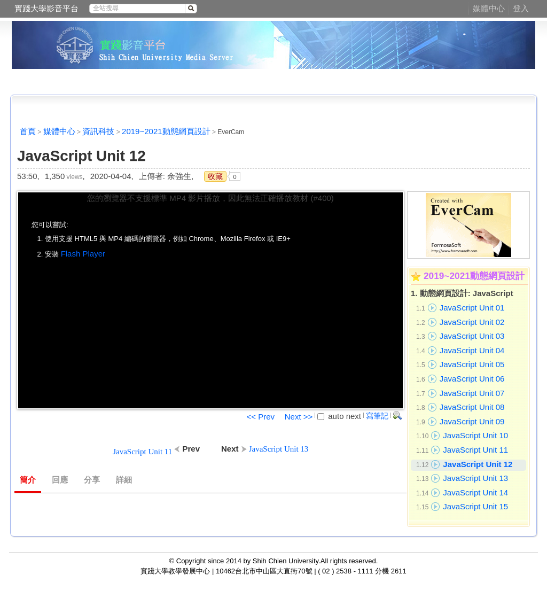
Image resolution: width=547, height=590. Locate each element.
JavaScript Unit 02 (472, 322)
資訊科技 (98, 131)
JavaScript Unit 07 (472, 393)
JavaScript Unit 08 (472, 407)
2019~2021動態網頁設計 (166, 131)
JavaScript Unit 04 (472, 350)
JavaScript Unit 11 (475, 449)
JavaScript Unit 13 (475, 478)
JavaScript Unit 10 (475, 435)
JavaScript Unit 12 (477, 464)
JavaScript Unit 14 (475, 492)
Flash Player (83, 253)
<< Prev (260, 416)
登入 (521, 8)
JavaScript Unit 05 (472, 364)
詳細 (124, 480)
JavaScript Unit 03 (472, 335)
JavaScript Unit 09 (472, 421)
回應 (60, 480)
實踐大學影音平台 (46, 8)
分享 (92, 480)
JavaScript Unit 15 (475, 506)
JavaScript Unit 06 (472, 378)
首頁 (28, 131)
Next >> (299, 416)
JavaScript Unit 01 (472, 307)
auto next (339, 416)
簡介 (28, 480)
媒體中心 (489, 8)
